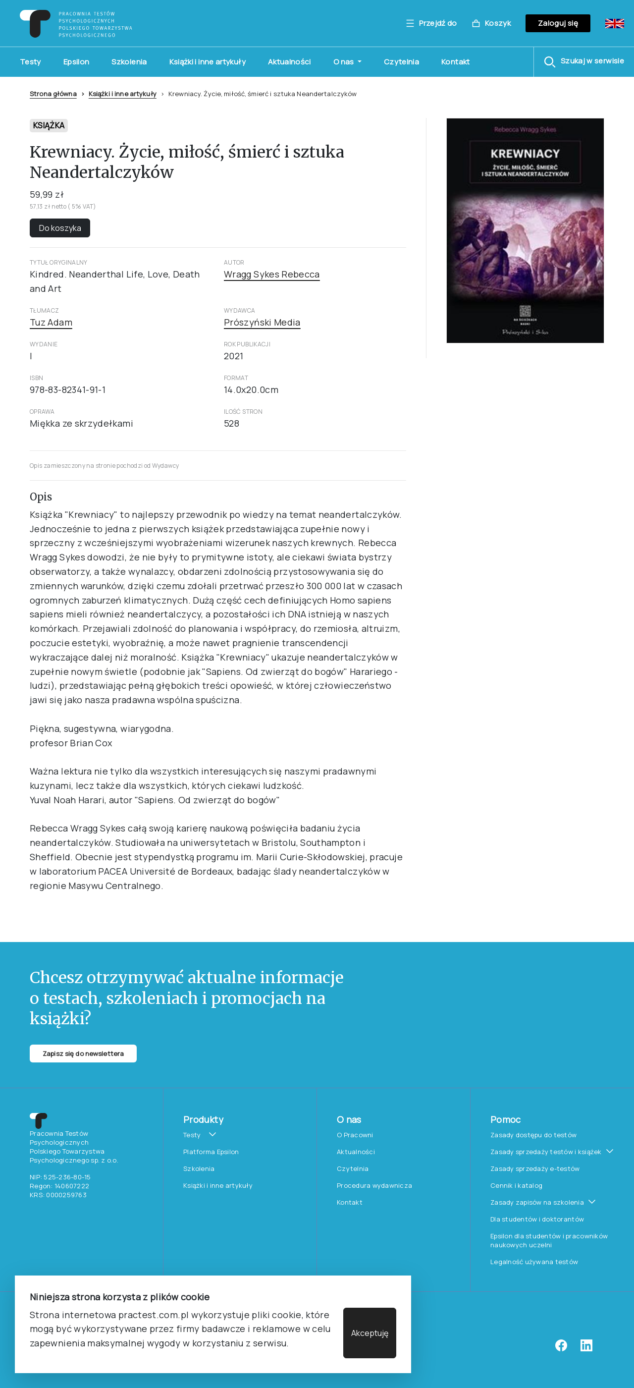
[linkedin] (586, 1348)
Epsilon (76, 61)
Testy (30, 61)
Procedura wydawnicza (374, 1185)
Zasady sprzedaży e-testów (535, 1168)
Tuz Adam (51, 322)
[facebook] (561, 1348)
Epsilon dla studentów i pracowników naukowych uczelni (549, 1240)
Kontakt (455, 61)
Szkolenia (129, 61)
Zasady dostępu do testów (533, 1134)
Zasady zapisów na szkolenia (537, 1202)
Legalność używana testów (534, 1261)
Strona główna (53, 93)
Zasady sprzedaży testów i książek (546, 1151)
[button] (584, 62)
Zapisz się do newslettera (83, 1053)
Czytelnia (401, 61)
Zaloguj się (558, 23)
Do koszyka (60, 227)
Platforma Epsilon (211, 1151)
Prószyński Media (262, 322)
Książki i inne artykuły (207, 61)
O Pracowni (355, 1134)
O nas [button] (344, 61)
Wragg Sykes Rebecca (272, 274)
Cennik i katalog (516, 1185)
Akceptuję (369, 1333)
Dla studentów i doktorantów (537, 1219)
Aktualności (289, 61)
